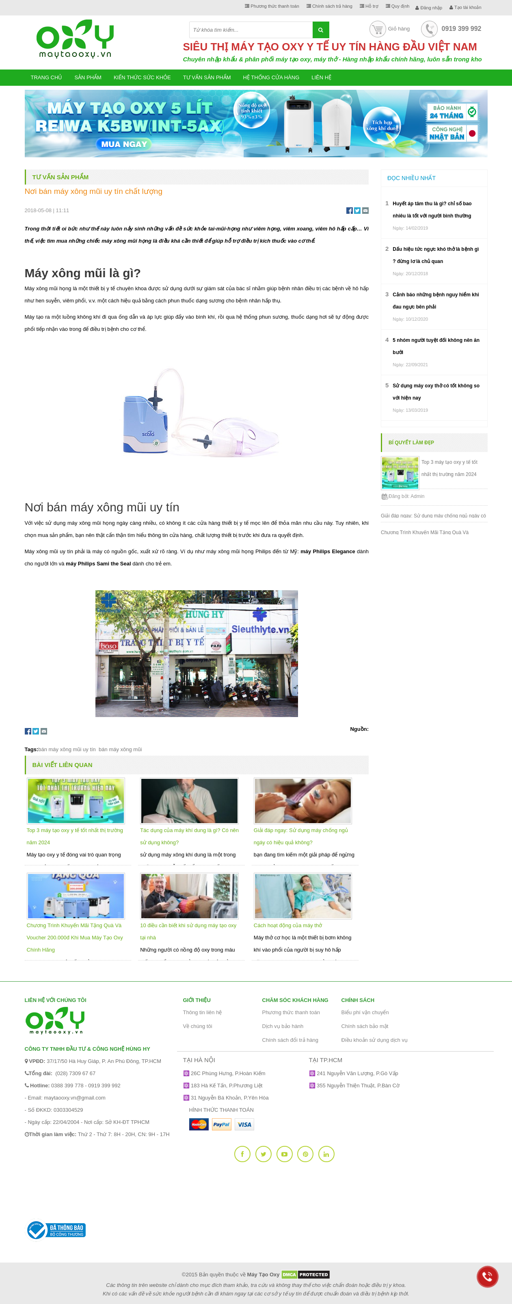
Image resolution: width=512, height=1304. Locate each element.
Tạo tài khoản (465, 7)
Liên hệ (321, 77)
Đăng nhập (428, 7)
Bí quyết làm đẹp (411, 443)
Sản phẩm (88, 77)
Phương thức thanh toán (272, 6)
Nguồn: (359, 729)
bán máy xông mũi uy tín (67, 749)
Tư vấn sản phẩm (207, 77)
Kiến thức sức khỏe (142, 77)
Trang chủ (47, 77)
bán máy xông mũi (119, 749)
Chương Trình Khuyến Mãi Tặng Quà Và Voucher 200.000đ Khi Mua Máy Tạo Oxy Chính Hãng (75, 937)
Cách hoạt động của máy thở (288, 925)
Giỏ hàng (389, 29)
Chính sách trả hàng (329, 6)
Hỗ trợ (369, 6)
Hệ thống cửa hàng (271, 77)
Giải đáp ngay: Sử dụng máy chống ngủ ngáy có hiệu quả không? (433, 515)
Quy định (398, 6)
